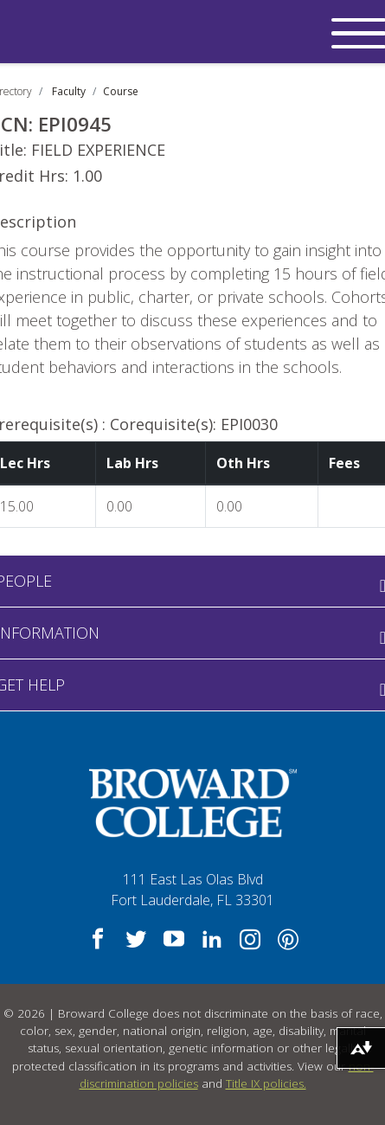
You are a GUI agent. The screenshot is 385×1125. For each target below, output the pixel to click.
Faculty (69, 91)
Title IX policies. (266, 1083)
